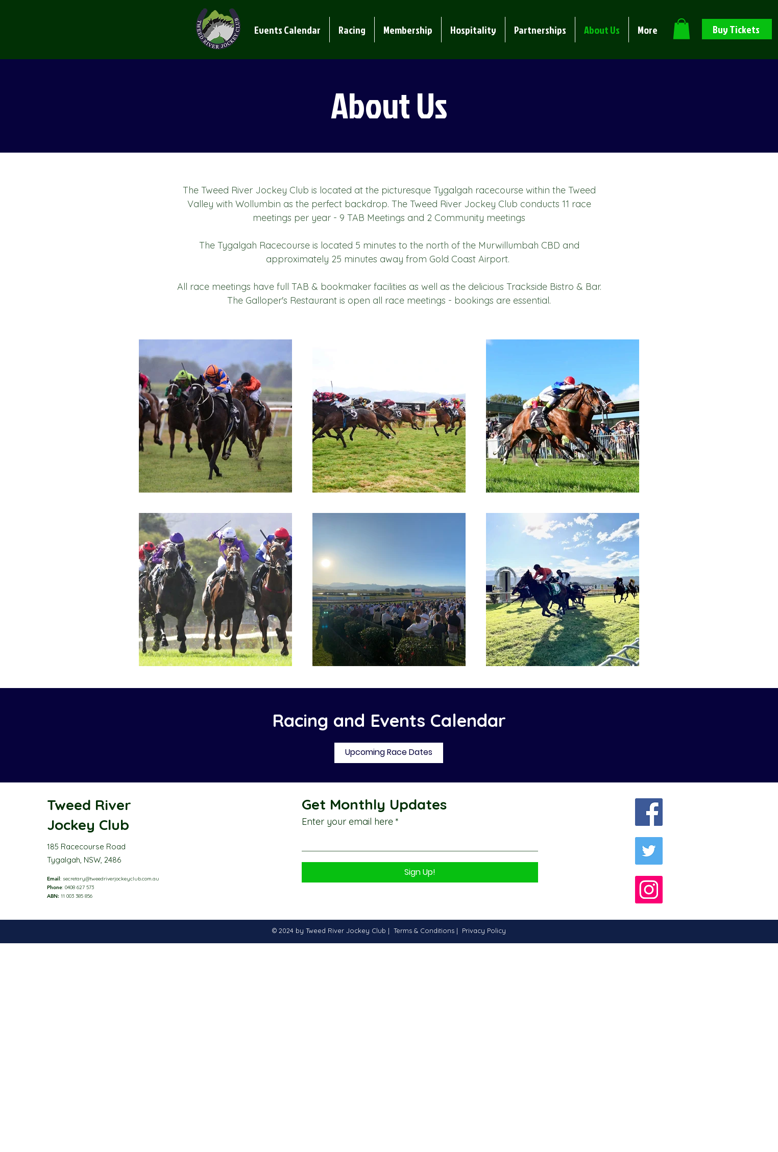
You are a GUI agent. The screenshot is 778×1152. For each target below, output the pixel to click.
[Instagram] (649, 889)
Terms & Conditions (425, 930)
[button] (352, 29)
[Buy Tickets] (737, 29)
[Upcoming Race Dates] (388, 753)
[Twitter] (649, 851)
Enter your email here (347, 821)
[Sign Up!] (420, 872)
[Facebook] (649, 812)
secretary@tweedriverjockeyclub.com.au (111, 878)
